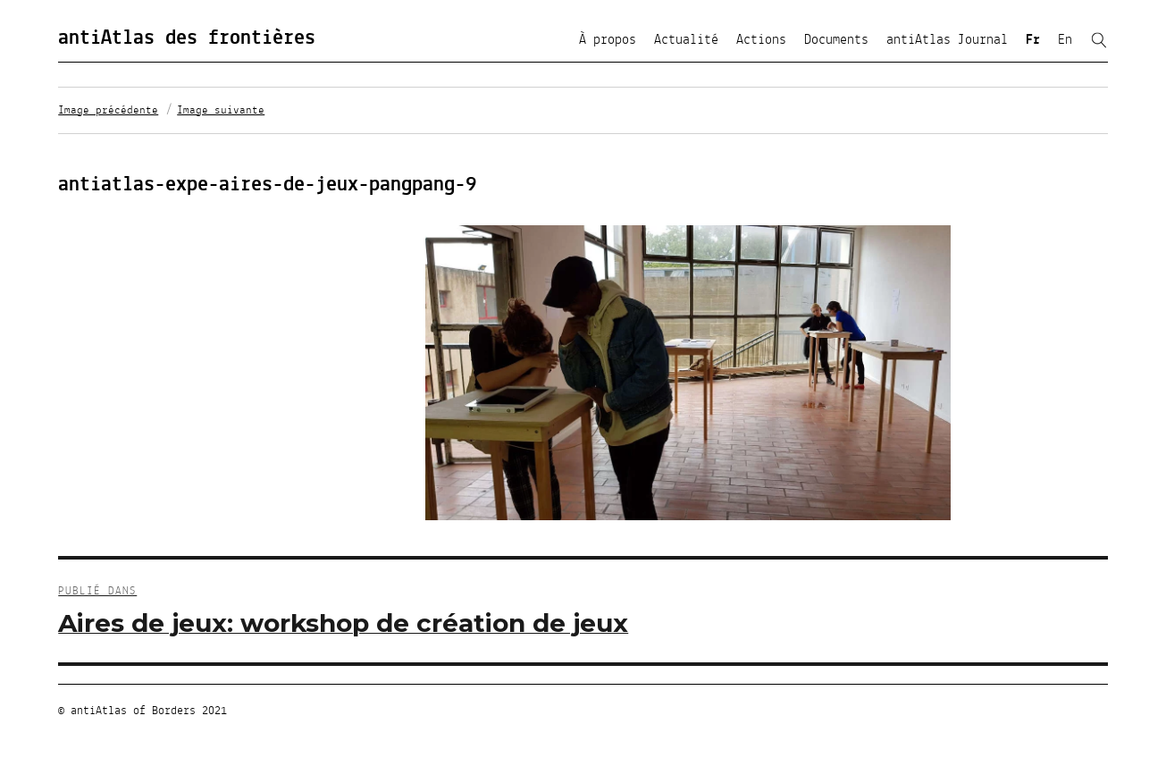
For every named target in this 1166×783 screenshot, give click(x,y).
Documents (836, 40)
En (1065, 40)
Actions (761, 40)
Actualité (686, 40)
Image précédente (108, 111)
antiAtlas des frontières (186, 38)
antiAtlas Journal (947, 40)
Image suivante (220, 111)
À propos (607, 40)
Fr (1033, 40)
